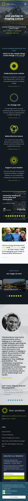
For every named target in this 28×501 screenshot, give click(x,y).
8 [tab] (19, 216)
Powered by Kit (14, 480)
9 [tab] (22, 216)
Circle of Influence (7, 435)
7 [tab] (17, 216)
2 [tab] (6, 216)
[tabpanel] (7, 209)
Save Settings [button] (14, 497)
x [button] (26, 483)
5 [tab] (13, 216)
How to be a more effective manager (13, 441)
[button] (3, 491)
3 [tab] (8, 216)
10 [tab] (24, 216)
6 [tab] (15, 216)
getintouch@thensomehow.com (16, 416)
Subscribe (14, 478)
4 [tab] (10, 216)
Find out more (14, 86)
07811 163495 (11, 419)
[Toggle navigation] (25, 4)
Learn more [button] (7, 488)
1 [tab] (4, 216)
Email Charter (6, 432)
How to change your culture (11, 438)
